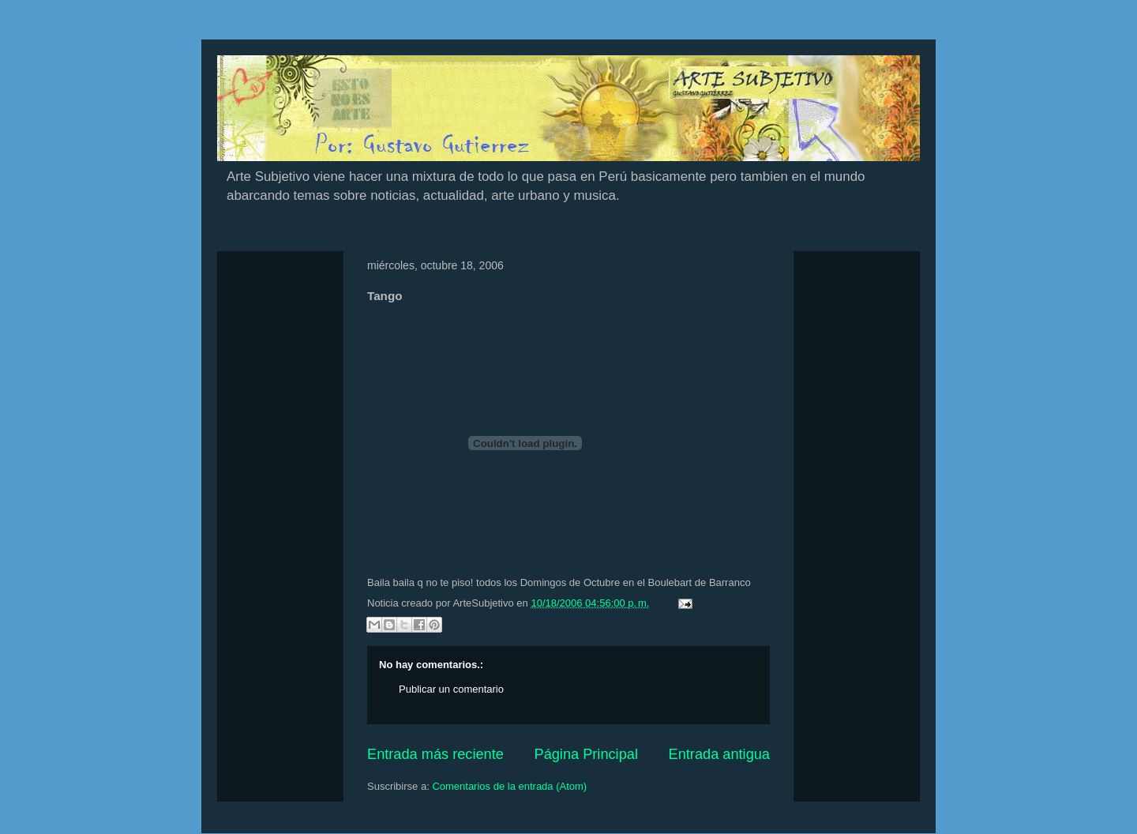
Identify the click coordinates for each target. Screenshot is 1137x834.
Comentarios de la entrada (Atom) (509, 786)
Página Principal (586, 754)
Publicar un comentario (451, 689)
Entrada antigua (719, 754)
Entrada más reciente (435, 754)
